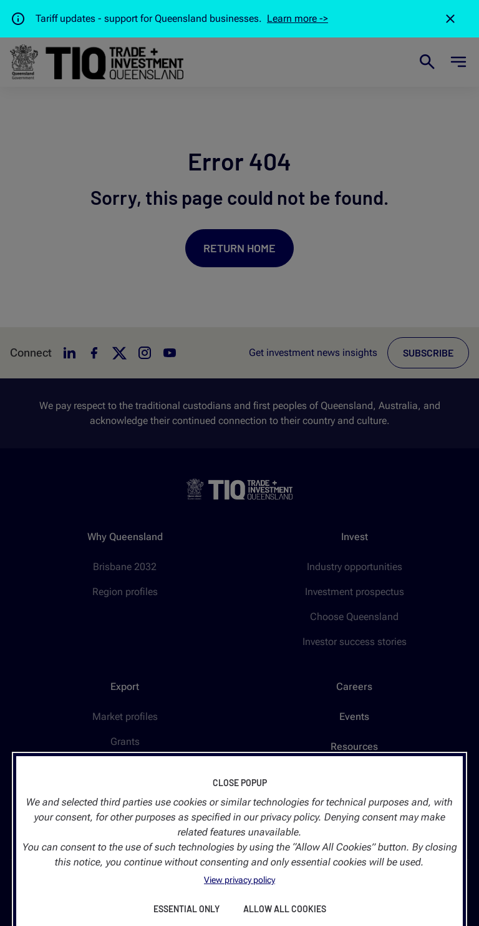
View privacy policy (239, 880)
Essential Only (186, 909)
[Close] (450, 19)
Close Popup (240, 782)
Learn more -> (297, 18)
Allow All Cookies (284, 909)
